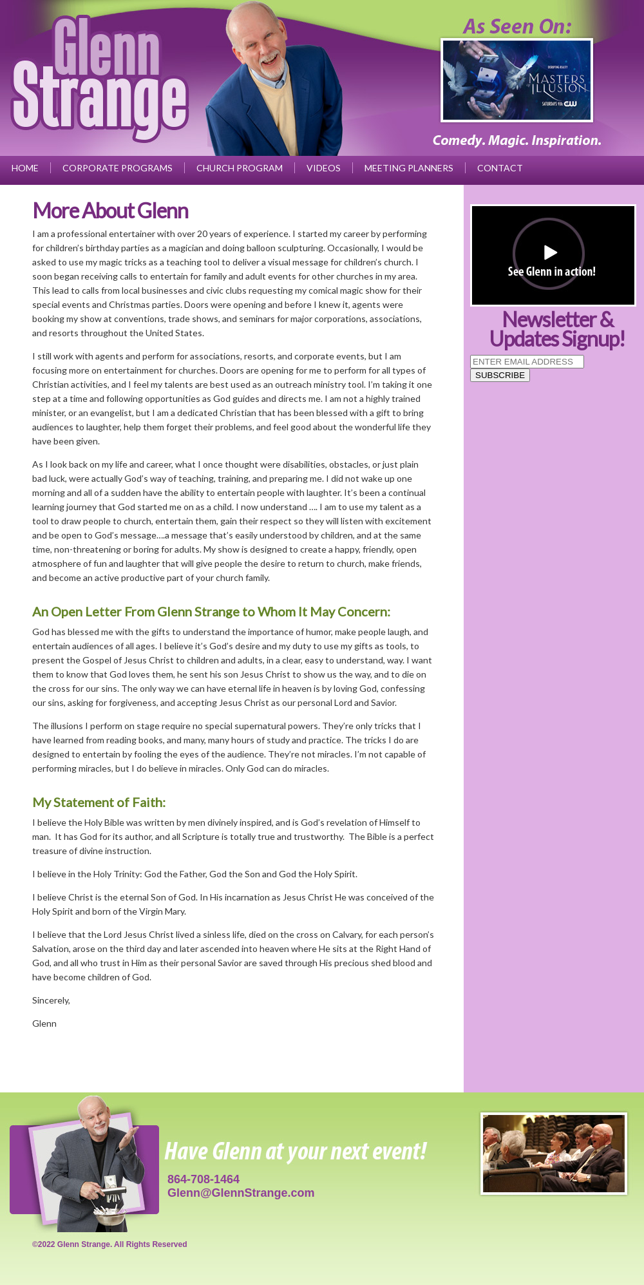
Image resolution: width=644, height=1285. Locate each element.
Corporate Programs (117, 167)
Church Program (239, 167)
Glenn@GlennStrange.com (241, 1192)
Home (25, 167)
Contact (500, 167)
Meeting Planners (409, 167)
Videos (324, 167)
